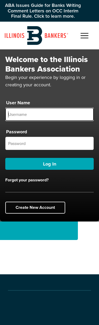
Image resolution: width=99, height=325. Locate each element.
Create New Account (35, 207)
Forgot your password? (27, 180)
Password (16, 132)
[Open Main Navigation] (84, 35)
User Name (18, 103)
